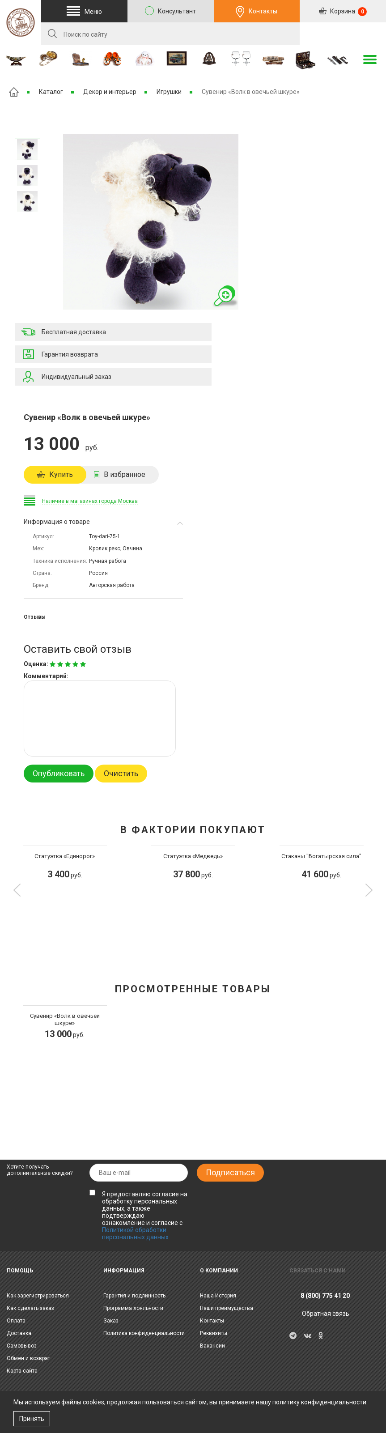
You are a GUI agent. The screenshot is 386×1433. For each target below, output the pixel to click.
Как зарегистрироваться (38, 1296)
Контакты (263, 11)
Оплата (16, 1321)
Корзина (348, 11)
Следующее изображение (27, 127)
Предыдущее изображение (27, 223)
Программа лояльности (133, 1308)
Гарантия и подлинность (134, 1296)
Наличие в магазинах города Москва (90, 501)
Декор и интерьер (109, 91)
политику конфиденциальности (319, 1402)
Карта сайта (22, 1371)
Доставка (19, 1333)
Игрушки (169, 91)
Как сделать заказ (30, 1308)
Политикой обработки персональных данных (135, 1233)
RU (343, 34)
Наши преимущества (226, 1308)
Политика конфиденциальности (144, 1333)
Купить (61, 474)
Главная (14, 92)
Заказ (111, 1321)
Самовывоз (22, 1346)
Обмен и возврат (28, 1358)
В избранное (124, 474)
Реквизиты (213, 1333)
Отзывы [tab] (35, 617)
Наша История (218, 1296)
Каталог (51, 91)
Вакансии (212, 1346)
